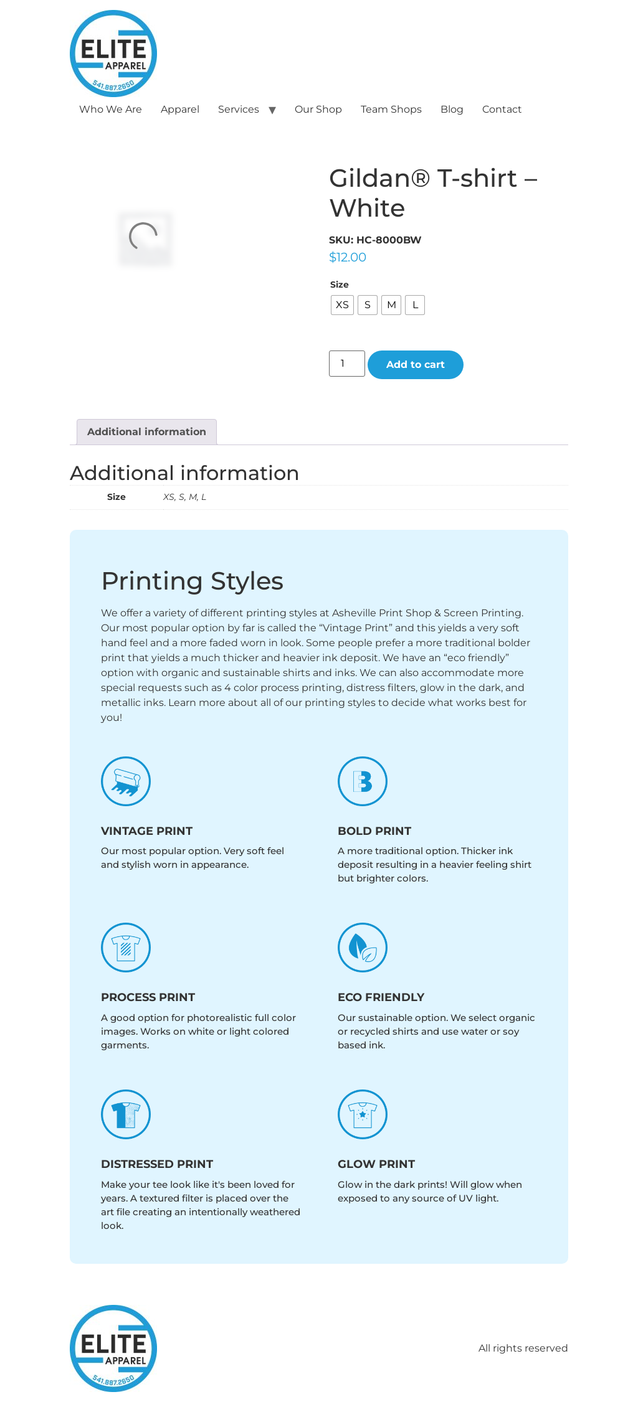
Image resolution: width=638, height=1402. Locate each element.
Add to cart (415, 364)
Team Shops (391, 109)
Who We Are (110, 109)
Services (238, 109)
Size (339, 284)
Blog (452, 109)
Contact (502, 109)
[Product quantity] (347, 363)
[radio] (342, 305)
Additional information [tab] (146, 432)
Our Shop (318, 109)
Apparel (180, 109)
